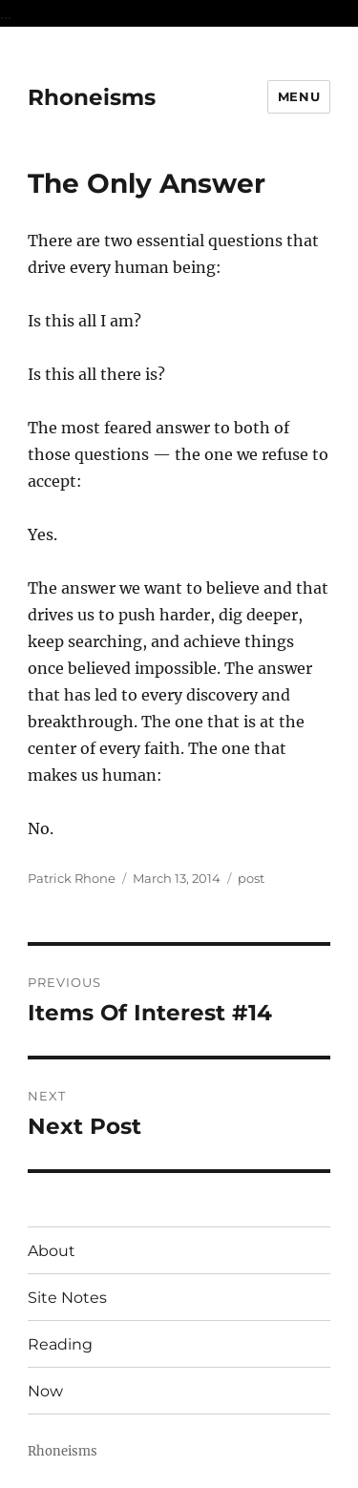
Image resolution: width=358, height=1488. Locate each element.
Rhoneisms (92, 97)
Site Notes (67, 1298)
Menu (299, 96)
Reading (60, 1344)
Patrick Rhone (72, 878)
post (251, 878)
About (51, 1251)
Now (45, 1391)
